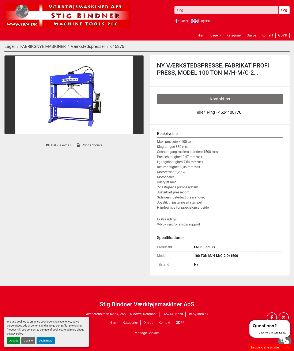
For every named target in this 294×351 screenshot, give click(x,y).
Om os (251, 35)
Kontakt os (220, 98)
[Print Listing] (89, 145)
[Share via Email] (58, 145)
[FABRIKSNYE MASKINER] (43, 46)
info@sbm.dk (198, 314)
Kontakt (267, 35)
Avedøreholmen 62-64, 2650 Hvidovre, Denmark (121, 314)
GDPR (282, 35)
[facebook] (272, 317)
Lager (214, 35)
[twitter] (284, 317)
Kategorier (234, 35)
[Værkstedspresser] (88, 46)
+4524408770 (228, 112)
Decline (28, 340)
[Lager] (9, 46)
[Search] (226, 10)
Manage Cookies (147, 333)
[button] (215, 35)
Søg (284, 10)
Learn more (45, 340)
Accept (13, 340)
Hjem (201, 35)
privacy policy (15, 333)
